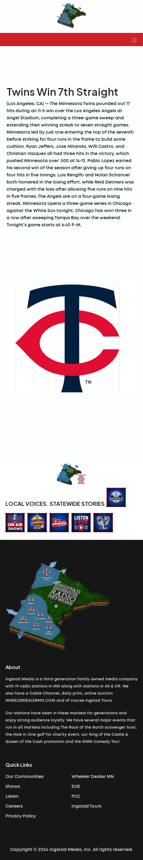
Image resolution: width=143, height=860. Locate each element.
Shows (12, 786)
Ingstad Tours (86, 806)
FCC (76, 796)
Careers (14, 806)
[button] (134, 39)
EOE (76, 786)
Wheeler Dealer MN (93, 776)
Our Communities (24, 776)
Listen (11, 796)
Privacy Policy (20, 816)
